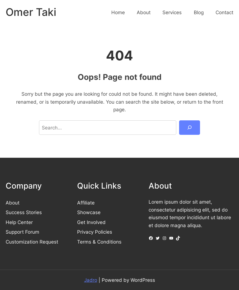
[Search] (189, 127)
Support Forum (22, 232)
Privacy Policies (94, 232)
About (12, 203)
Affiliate (86, 203)
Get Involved (91, 222)
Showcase (89, 212)
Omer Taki (31, 12)
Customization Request (32, 242)
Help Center (19, 222)
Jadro (90, 280)
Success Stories (24, 212)
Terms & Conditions (99, 242)
